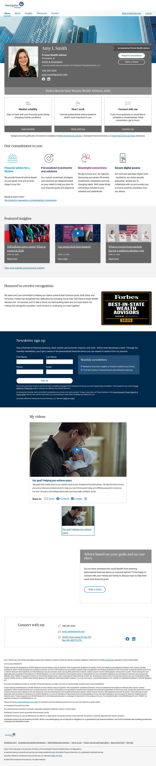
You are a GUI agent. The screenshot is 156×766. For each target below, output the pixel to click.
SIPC (73, 398)
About (17, 13)
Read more (12, 259)
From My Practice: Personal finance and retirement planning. (108, 370)
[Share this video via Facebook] (62, 498)
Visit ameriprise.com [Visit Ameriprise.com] (131, 13)
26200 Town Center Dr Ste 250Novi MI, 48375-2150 (76, 639)
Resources (42, 13)
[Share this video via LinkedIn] (76, 498)
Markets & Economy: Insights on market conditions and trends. (109, 366)
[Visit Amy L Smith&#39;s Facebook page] (127, 639)
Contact (55, 13)
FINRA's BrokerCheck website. (70, 136)
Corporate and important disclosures (31, 743)
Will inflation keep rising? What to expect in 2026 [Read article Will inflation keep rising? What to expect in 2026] (26, 248)
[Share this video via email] (49, 499)
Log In (149, 13)
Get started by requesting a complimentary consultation (30, 200)
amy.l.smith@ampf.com (54, 74)
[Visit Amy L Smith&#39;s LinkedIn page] (133, 639)
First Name (21, 357)
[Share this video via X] (85, 498)
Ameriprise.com (10, 743)
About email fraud (117, 743)
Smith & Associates (52, 61)
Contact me (128, 129)
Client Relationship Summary (124, 136)
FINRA (65, 398)
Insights (28, 13)
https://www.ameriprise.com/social (25, 702)
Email (49, 367)
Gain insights (28, 129)
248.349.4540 (49, 70)
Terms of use (76, 743)
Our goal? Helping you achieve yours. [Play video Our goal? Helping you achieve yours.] (77, 531)
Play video (63, 259)
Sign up (44, 380)
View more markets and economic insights (24, 268)
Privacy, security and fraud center (96, 743)
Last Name (51, 357)
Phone (19, 367)
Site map (129, 743)
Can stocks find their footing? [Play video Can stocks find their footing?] (74, 246)
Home (7, 13)
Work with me (78, 129)
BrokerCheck (109, 660)
